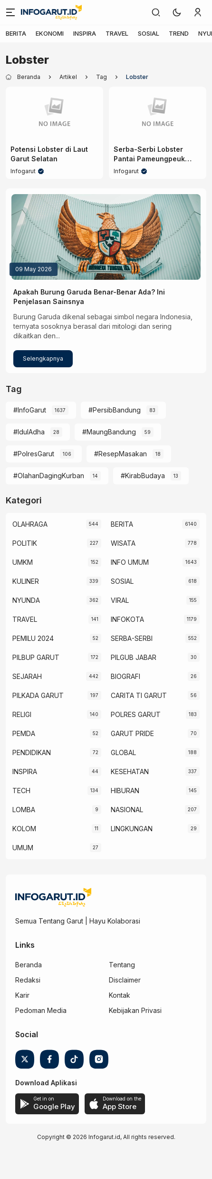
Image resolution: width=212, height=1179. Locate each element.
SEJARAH (27, 676)
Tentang (122, 965)
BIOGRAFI (125, 676)
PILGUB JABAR (133, 657)
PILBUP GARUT (35, 657)
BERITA (16, 33)
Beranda (28, 965)
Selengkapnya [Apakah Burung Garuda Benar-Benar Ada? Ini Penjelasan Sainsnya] (43, 358)
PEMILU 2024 (33, 638)
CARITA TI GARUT (139, 695)
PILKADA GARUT (38, 695)
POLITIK (24, 543)
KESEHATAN (130, 771)
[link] (155, 12)
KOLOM (24, 829)
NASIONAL (127, 810)
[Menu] (10, 12)
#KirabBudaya (143, 476)
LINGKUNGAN (132, 829)
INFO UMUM (130, 562)
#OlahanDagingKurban (48, 476)
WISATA (123, 543)
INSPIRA (84, 33)
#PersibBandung (114, 410)
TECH (21, 790)
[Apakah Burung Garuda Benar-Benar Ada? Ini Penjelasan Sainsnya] (106, 237)
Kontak (119, 995)
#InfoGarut (29, 410)
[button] (176, 12)
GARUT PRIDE (132, 733)
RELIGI (21, 714)
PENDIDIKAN (31, 752)
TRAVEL (117, 33)
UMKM (22, 562)
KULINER (25, 581)
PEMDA (23, 733)
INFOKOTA (127, 619)
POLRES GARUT (136, 714)
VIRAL (120, 600)
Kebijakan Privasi (135, 1010)
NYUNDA (26, 600)
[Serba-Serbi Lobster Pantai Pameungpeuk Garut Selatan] (157, 113)
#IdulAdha (29, 432)
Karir (22, 995)
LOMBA (23, 810)
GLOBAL (123, 752)
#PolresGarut (33, 454)
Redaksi (27, 980)
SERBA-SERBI (132, 638)
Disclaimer (125, 980)
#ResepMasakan (120, 454)
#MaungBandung (109, 432)
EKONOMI (50, 33)
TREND (179, 33)
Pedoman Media (41, 1010)
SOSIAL (148, 33)
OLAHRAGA (30, 524)
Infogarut (23, 171)
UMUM (22, 848)
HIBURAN (125, 790)
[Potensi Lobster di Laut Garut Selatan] (54, 113)
